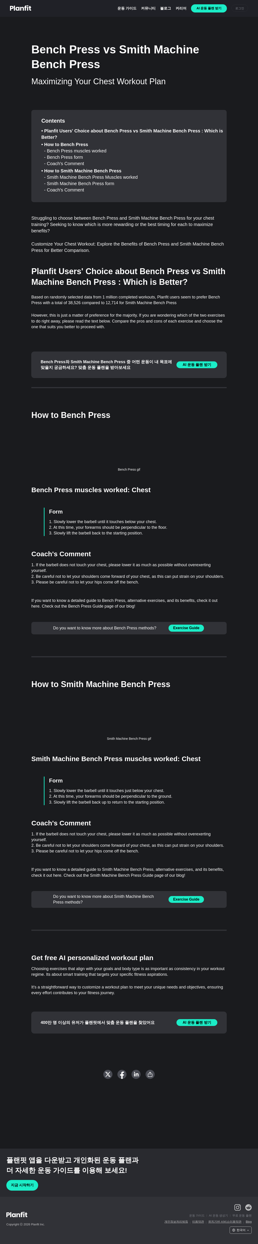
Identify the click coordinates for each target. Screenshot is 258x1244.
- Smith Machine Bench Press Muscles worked (91, 177)
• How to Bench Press (64, 144)
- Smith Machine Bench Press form (79, 183)
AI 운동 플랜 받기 (197, 365)
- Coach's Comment (64, 163)
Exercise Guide (186, 628)
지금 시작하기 (22, 1185)
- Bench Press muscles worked (75, 150)
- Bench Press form (63, 157)
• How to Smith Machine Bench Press (81, 170)
